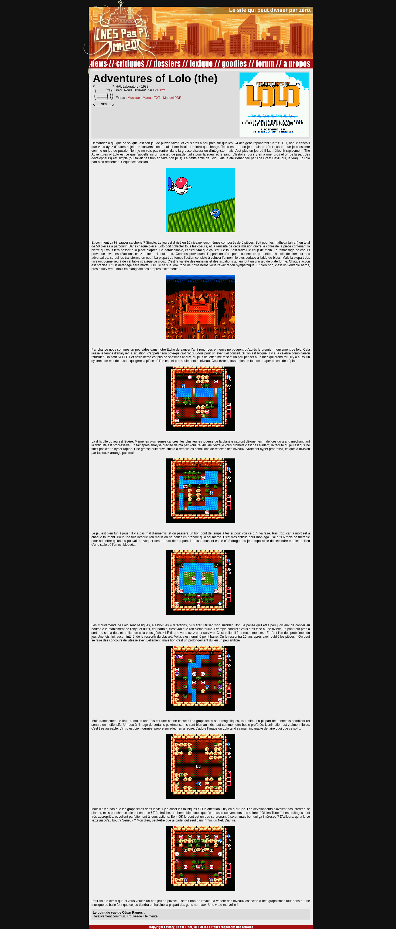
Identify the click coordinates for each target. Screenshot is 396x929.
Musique (134, 98)
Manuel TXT (151, 98)
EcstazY (159, 90)
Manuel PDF (172, 98)
